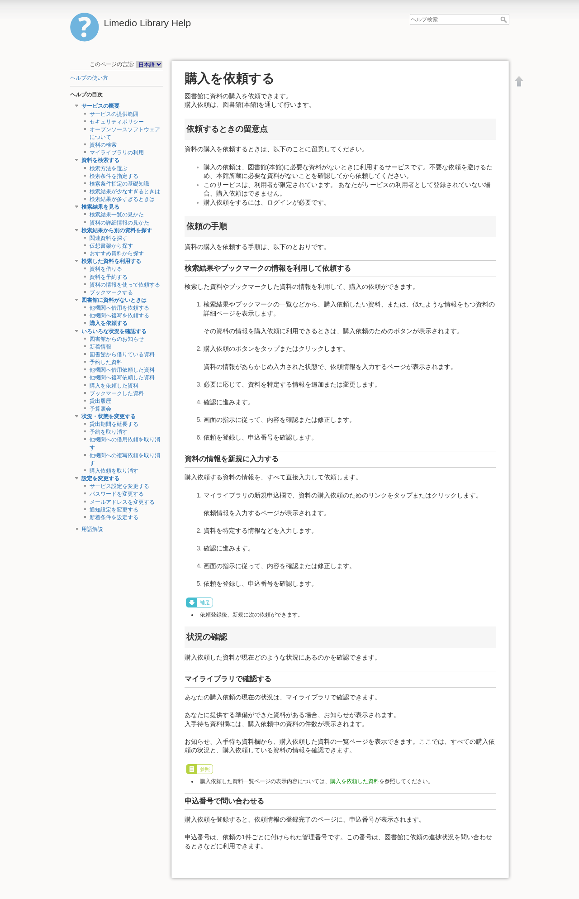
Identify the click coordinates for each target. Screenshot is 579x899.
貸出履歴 (100, 401)
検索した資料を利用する (111, 261)
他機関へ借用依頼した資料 (122, 370)
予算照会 (100, 409)
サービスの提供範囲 (114, 114)
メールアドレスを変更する (122, 502)
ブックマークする (111, 292)
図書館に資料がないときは (114, 300)
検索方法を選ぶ (109, 168)
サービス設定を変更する (119, 486)
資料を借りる (106, 269)
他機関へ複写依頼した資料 (122, 377)
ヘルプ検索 (504, 19)
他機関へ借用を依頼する (119, 308)
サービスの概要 (100, 106)
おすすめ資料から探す (117, 253)
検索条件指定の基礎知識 (119, 184)
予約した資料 (106, 362)
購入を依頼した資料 (114, 386)
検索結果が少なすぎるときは (125, 191)
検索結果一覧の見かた (117, 214)
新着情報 (100, 347)
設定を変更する (100, 478)
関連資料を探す (109, 238)
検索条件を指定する (114, 176)
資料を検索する (100, 160)
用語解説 (92, 529)
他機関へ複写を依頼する (119, 315)
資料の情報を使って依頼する (125, 285)
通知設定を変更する (114, 510)
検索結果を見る (100, 207)
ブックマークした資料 (117, 393)
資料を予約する (109, 277)
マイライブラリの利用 (117, 152)
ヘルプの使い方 (89, 78)
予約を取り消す (109, 432)
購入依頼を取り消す (114, 471)
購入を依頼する (109, 323)
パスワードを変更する (117, 494)
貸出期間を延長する (114, 424)
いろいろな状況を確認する (114, 331)
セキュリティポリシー (117, 122)
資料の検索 (103, 145)
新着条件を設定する (114, 517)
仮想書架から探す (111, 246)
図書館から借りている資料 (122, 354)
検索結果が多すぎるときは (122, 199)
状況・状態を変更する (108, 416)
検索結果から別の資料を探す (116, 230)
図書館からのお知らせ (117, 339)
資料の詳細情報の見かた (119, 223)
